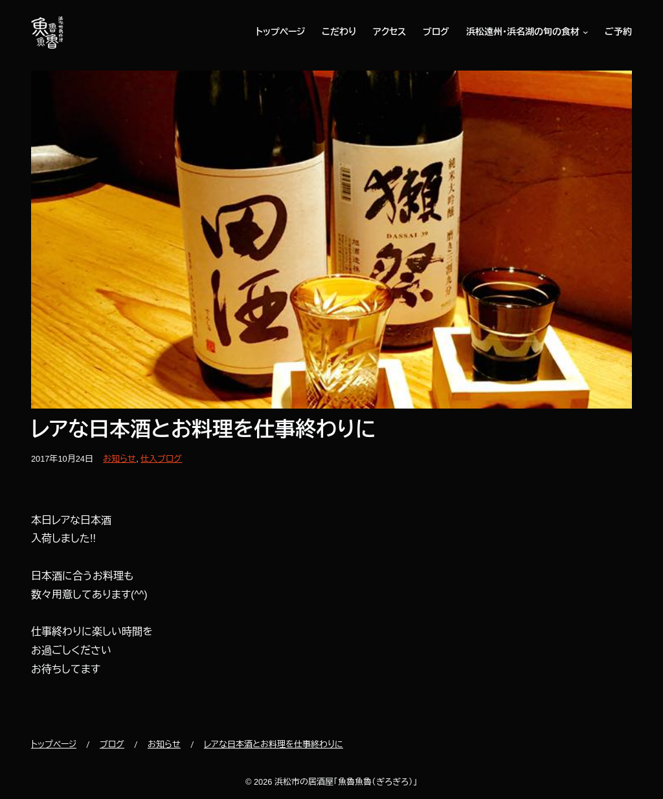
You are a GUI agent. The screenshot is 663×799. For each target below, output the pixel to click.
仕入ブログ (161, 459)
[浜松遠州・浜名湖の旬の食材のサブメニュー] (584, 33)
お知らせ (119, 459)
